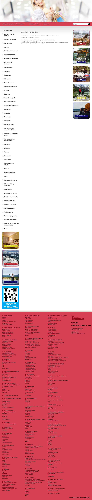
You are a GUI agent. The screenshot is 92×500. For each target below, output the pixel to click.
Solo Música (5, 454)
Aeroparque (51, 427)
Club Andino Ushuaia (30, 461)
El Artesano (28, 377)
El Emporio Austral (7, 449)
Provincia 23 (51, 469)
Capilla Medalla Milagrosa (54, 354)
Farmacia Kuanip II (30, 366)
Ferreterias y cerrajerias (11, 197)
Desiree (27, 393)
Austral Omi (5, 342)
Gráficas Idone (29, 450)
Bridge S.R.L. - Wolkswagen (32, 342)
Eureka (27, 383)
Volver (3, 318)
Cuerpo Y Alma (29, 333)
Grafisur (27, 452)
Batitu (49, 439)
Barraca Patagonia (30, 434)
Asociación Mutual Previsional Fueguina (58, 380)
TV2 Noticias (51, 455)
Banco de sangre (6, 344)
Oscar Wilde (5, 368)
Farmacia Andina (29, 371)
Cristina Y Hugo (29, 392)
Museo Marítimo (29, 474)
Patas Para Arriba (52, 318)
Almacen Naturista (52, 482)
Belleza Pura (28, 389)
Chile (26, 489)
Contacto (46, 24)
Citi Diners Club (6, 390)
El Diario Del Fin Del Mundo (55, 463)
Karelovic (50, 407)
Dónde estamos (34, 24)
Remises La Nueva (30, 483)
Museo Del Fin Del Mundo (31, 471)
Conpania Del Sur (29, 437)
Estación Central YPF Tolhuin (55, 405)
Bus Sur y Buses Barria (54, 366)
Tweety (49, 321)
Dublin (4, 461)
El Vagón (27, 381)
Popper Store (28, 426)
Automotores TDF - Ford (31, 339)
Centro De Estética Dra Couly (32, 332)
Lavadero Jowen (6, 378)
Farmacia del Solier (30, 368)
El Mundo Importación (7, 407)
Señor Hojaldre (29, 378)
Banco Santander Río (7, 332)
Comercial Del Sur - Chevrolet (32, 345)
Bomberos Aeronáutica (8, 353)
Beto (26, 351)
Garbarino (4, 406)
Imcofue (4, 404)
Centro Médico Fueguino (8, 348)
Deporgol (27, 465)
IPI (3, 366)
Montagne (27, 425)
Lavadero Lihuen (6, 380)
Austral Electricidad (53, 413)
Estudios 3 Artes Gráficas (31, 447)
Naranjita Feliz (51, 324)
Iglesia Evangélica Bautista (55, 359)
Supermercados (9, 124)
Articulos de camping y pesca (36, 419)
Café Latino (5, 458)
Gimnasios (7, 148)
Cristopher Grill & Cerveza (9, 321)
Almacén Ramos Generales (32, 375)
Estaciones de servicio (10, 193)
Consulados (7, 159)
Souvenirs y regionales (10, 216)
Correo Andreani (52, 329)
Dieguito (27, 356)
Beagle (49, 393)
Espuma (50, 440)
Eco (49, 402)
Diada (3, 460)
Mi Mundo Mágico (52, 323)
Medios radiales (9, 229)
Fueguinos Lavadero (7, 375)
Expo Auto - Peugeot (30, 347)
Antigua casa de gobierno (8, 484)
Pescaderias (7, 75)
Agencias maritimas (9, 172)
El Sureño (50, 464)
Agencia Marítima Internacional (56, 342)
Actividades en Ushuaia (11, 58)
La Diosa (4, 466)
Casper (4, 446)
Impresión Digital (29, 453)
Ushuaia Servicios (52, 408)
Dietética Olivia (52, 484)
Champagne (28, 438)
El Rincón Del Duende (30, 357)
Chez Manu (5, 323)
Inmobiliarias (7, 189)
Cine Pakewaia (6, 490)
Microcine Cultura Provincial (9, 482)
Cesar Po (4, 448)
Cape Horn (28, 411)
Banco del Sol (5, 329)
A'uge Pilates (28, 458)
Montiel (50, 369)
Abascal (50, 390)
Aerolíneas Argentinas (53, 428)
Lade (49, 430)
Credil (3, 336)
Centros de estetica (10, 102)
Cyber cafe (7, 109)
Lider (49, 368)
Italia (26, 495)
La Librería (5, 478)
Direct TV (50, 451)
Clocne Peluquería (29, 390)
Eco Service (5, 374)
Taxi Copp (27, 485)
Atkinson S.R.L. (52, 345)
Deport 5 (27, 464)
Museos (6, 152)
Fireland (4, 363)
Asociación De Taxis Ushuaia (32, 479)
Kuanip (49, 443)
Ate (49, 377)
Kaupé (4, 320)
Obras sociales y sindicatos (9, 184)
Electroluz (50, 419)
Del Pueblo (50, 356)
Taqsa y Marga (51, 372)
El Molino (27, 380)
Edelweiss (5, 413)
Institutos (6, 47)
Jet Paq (50, 336)
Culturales (7, 94)
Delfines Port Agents (53, 347)
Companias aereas (9, 200)
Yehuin (4, 400)
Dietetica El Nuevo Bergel (54, 485)
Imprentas (7, 144)
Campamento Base (30, 410)
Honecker (4, 416)
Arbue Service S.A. (53, 344)
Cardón (27, 435)
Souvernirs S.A (52, 475)
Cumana (50, 317)
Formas (27, 449)
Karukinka (4, 476)
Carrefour (27, 400)
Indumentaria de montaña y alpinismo (10, 129)
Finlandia (27, 492)
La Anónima (28, 402)
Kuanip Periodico (52, 466)
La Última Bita (51, 473)
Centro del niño (6, 345)
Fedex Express (52, 335)
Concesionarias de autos (11, 105)
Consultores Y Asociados (54, 396)
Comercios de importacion (8, 63)
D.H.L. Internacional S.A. (54, 333)
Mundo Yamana (29, 473)
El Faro (27, 440)
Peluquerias (7, 121)
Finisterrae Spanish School (9, 362)
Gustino (4, 317)
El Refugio (27, 414)
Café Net (27, 317)
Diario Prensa (51, 461)
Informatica (7, 79)
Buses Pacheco (52, 365)
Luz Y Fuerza (51, 383)
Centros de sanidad (10, 39)
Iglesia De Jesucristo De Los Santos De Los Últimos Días (62, 357)
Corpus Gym (28, 462)
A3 (3, 472)
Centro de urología (7, 347)
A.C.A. (49, 401)
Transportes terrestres (10, 180)
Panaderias (7, 117)
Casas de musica (9, 83)
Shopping (7, 71)
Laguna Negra (6, 419)
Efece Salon (28, 395)
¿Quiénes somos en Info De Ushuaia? (13, 24)
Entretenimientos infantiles (9, 164)
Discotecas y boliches (10, 86)
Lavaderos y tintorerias (10, 51)
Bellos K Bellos (29, 387)
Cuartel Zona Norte (7, 356)
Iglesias (6, 176)
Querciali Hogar (6, 403)
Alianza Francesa (6, 360)
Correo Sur (50, 332)
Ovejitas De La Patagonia (8, 412)
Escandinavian (29, 416)
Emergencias (8, 43)
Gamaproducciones (53, 452)
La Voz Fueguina (52, 467)
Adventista (50, 353)
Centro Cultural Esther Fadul (9, 488)
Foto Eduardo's (29, 320)
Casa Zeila (50, 417)
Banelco (4, 387)
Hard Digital (5, 439)
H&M (3, 440)
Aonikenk (50, 389)
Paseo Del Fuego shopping (9, 424)
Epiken (27, 335)
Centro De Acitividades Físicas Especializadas (37, 459)
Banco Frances (6, 330)
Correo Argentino (52, 330)
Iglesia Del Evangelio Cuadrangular (57, 360)
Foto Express (28, 321)
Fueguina (4, 392)
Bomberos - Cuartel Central (9, 354)
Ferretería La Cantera (53, 420)
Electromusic (5, 437)
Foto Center (28, 318)
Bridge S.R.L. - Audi (30, 341)
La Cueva (4, 451)
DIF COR (27, 401)
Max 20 (50, 445)
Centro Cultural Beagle (8, 487)
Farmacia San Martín (30, 363)
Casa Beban (5, 485)
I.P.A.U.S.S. (51, 381)
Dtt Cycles (27, 413)
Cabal (3, 389)
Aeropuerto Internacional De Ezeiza (57, 425)
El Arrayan (5, 418)
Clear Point (5, 372)
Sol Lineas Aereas (52, 433)
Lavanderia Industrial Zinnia (9, 377)
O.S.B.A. (50, 384)
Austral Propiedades (53, 392)
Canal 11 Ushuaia (52, 449)
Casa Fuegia (51, 415)
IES (3, 365)
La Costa (4, 430)
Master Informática (7, 442)
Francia (27, 494)
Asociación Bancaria (7, 341)
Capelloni (50, 395)
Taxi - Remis (7, 156)
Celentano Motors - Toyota (31, 344)
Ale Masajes (28, 327)
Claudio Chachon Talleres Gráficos (34, 446)
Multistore (50, 348)
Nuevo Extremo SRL (53, 371)
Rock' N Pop (5, 452)
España (27, 491)
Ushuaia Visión (51, 456)
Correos (6, 169)
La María (50, 442)
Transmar (50, 341)
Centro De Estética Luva (31, 329)
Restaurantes (8, 30)
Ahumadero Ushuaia (7, 428)
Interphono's (28, 359)
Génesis (4, 463)
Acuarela (4, 473)
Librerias (6, 90)
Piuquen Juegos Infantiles (54, 320)
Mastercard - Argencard (8, 386)
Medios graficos (8, 212)
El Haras (27, 441)
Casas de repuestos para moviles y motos (11, 224)
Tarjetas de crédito (9, 54)
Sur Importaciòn (6, 401)
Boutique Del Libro (7, 475)
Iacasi (49, 481)
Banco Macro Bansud (7, 333)
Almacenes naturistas (10, 219)
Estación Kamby (52, 404)
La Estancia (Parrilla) (7, 324)
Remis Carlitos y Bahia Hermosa (33, 482)
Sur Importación (29, 323)
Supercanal (51, 453)
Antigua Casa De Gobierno (32, 470)
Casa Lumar (51, 416)
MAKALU (27, 408)
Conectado (5, 434)
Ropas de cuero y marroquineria (9, 139)
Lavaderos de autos (10, 204)
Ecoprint (4, 436)
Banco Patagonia (6, 335)
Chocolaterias (8, 67)
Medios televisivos (9, 208)
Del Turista (5, 415)
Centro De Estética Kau (31, 330)
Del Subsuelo (51, 437)
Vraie (26, 428)
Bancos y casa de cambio (12, 327)
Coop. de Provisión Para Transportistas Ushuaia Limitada (39, 480)
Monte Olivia (51, 476)
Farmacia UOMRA (29, 365)
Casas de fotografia (9, 98)
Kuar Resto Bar (6, 464)
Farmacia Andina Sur (30, 369)
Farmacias (7, 113)
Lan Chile (50, 431)
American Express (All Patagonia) (10, 384)
